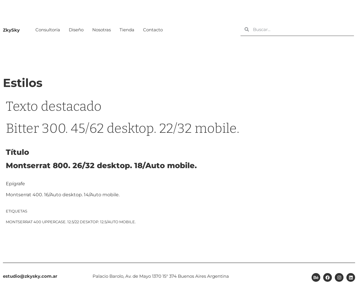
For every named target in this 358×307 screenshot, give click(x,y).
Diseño (76, 29)
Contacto (153, 29)
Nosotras (101, 29)
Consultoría (47, 29)
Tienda (127, 29)
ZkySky (11, 30)
